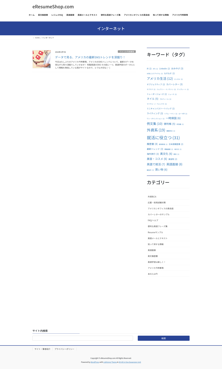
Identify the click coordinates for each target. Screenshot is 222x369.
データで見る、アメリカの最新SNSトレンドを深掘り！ (90, 57)
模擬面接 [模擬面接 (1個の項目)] (169, 149)
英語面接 (152, 250)
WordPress (95, 362)
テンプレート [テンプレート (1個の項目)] (183, 89)
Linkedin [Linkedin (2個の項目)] (164, 68)
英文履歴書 (153, 256)
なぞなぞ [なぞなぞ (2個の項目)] (169, 73)
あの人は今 (153, 273)
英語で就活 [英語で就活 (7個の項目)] (156, 164)
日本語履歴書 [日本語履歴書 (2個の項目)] (176, 144)
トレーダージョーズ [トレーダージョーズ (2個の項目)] (157, 94)
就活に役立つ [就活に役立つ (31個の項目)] (163, 137)
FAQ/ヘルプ (153, 220)
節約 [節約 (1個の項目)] (176, 154)
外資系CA (152, 196)
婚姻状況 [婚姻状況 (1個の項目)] (170, 130)
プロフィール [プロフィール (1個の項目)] (165, 99)
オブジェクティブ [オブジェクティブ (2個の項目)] (156, 84)
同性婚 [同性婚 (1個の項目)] (180, 124)
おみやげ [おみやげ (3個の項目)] (177, 68)
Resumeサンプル (155, 232)
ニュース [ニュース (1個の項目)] (172, 94)
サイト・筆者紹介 (42, 349)
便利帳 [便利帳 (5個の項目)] (169, 123)
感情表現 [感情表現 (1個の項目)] (163, 144)
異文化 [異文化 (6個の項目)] (166, 153)
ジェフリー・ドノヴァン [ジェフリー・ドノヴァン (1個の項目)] (166, 89)
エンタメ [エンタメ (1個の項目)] (178, 79)
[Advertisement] (168, 298)
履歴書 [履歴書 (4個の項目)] (152, 144)
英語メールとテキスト (158, 238)
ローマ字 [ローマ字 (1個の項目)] (183, 113)
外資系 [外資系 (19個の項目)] (156, 130)
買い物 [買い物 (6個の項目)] (161, 169)
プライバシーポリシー (64, 349)
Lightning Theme (110, 362)
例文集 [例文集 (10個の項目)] (155, 124)
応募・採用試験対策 (157, 202)
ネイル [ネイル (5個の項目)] (152, 98)
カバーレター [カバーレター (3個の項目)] (174, 84)
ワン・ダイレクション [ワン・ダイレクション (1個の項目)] (156, 118)
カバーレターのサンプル (159, 214)
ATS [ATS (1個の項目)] (155, 68)
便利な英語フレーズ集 (157, 226)
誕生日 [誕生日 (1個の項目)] (150, 170)
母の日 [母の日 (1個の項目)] (177, 149)
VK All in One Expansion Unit (130, 362)
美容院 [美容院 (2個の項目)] (172, 159)
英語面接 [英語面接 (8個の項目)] (174, 164)
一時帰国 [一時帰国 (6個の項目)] (173, 118)
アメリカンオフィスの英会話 (160, 208)
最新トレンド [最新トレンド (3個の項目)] (155, 149)
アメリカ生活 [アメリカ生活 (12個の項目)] (160, 78)
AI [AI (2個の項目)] (149, 68)
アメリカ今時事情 (126, 51)
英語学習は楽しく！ (157, 262)
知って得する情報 (156, 244)
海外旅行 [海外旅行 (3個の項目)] (153, 154)
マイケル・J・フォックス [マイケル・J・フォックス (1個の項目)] (157, 104)
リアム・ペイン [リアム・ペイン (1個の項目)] (170, 113)
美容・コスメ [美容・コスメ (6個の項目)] (157, 158)
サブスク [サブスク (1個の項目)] (151, 89)
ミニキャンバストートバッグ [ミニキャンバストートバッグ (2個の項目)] (161, 108)
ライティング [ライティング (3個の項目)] (155, 113)
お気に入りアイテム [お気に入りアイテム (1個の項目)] (155, 73)
